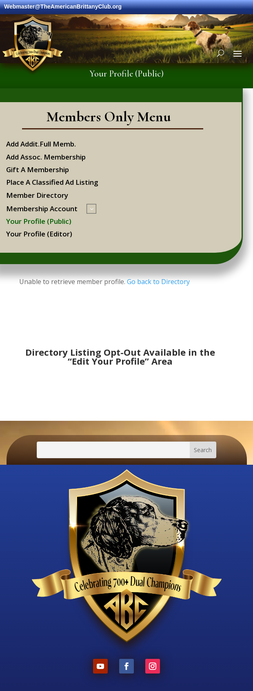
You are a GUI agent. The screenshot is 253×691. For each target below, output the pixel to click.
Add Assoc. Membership (46, 158)
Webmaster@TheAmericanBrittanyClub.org (63, 7)
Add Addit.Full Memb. (41, 145)
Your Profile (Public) (38, 222)
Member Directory (37, 196)
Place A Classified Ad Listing (52, 183)
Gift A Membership (37, 170)
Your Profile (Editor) (39, 234)
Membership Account (42, 209)
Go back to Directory (158, 281)
